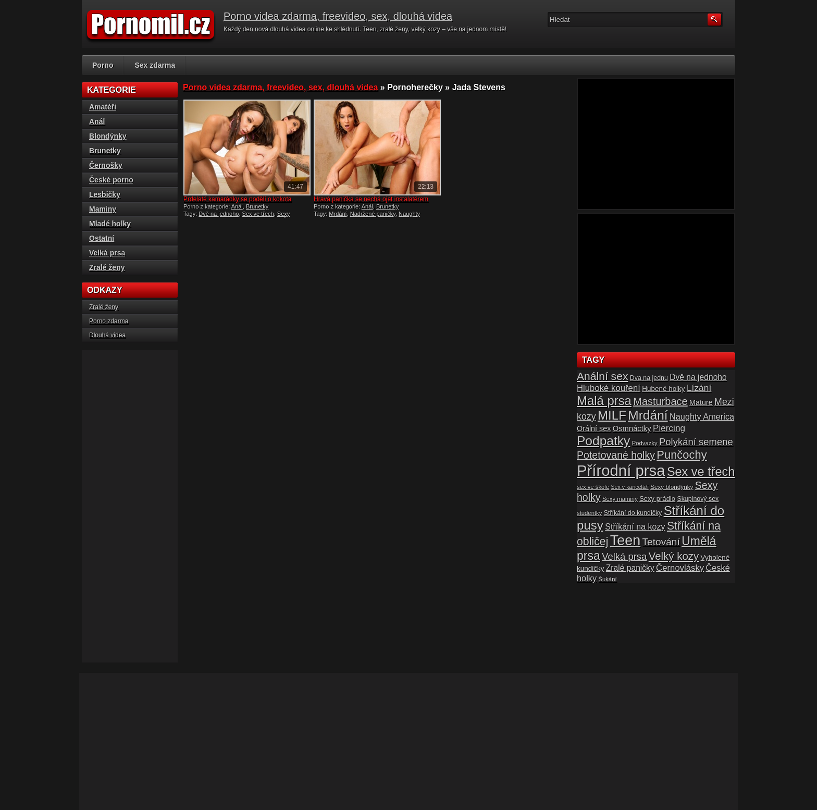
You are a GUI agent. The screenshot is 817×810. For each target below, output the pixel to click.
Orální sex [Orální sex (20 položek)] (594, 428)
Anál (237, 206)
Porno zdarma (108, 321)
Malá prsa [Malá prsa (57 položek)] (604, 401)
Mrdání (337, 214)
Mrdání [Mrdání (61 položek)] (647, 415)
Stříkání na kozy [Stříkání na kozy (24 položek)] (635, 526)
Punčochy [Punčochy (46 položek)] (682, 454)
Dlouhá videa (107, 335)
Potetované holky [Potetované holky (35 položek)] (616, 455)
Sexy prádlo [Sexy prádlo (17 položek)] (657, 498)
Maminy (102, 209)
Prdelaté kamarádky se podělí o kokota (237, 199)
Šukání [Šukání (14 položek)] (607, 579)
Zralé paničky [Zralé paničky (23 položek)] (630, 567)
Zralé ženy (107, 267)
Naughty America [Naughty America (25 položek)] (702, 416)
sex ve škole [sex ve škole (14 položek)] (593, 487)
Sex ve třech (258, 214)
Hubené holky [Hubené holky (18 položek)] (663, 388)
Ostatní (101, 238)
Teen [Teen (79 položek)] (625, 540)
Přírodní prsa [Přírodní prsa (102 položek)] (621, 470)
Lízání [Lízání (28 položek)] (699, 388)
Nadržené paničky (372, 214)
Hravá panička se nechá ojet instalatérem (371, 199)
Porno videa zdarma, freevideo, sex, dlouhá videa (338, 16)
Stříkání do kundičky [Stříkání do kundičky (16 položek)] (633, 513)
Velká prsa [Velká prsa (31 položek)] (624, 556)
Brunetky (257, 206)
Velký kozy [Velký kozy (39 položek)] (674, 556)
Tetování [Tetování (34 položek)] (661, 541)
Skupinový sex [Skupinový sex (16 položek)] (698, 498)
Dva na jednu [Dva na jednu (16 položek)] (649, 378)
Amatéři (102, 107)
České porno (111, 180)
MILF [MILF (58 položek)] (612, 415)
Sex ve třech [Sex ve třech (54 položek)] (701, 471)
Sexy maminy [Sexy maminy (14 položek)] (620, 499)
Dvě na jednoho (219, 214)
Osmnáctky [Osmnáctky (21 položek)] (632, 428)
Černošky (105, 165)
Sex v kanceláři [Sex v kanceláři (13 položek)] (630, 487)
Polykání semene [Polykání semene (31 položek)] (696, 441)
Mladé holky (110, 223)
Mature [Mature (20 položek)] (701, 402)
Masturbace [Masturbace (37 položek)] (660, 401)
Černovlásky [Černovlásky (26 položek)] (680, 568)
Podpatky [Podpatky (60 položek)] (603, 441)
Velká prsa (107, 253)
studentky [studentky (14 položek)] (589, 513)
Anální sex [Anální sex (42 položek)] (602, 376)
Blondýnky (108, 136)
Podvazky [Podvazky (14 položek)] (645, 443)
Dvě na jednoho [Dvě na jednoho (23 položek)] (698, 377)
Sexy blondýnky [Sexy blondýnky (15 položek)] (671, 486)
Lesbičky (104, 194)
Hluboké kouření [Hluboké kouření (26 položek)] (608, 388)
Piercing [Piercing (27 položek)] (669, 428)
